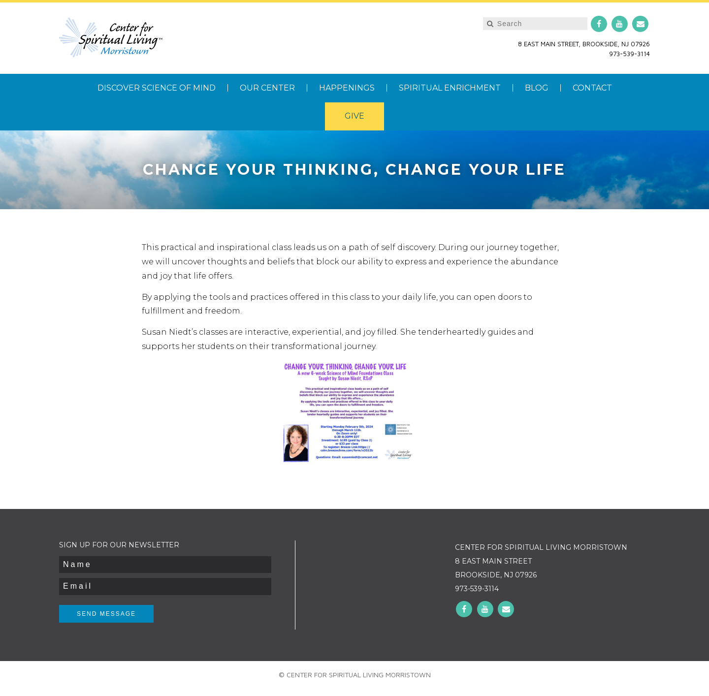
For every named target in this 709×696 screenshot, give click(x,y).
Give (354, 116)
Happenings (347, 88)
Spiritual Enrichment (450, 88)
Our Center (267, 88)
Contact (592, 88)
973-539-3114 (629, 54)
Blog (536, 88)
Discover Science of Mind (156, 88)
